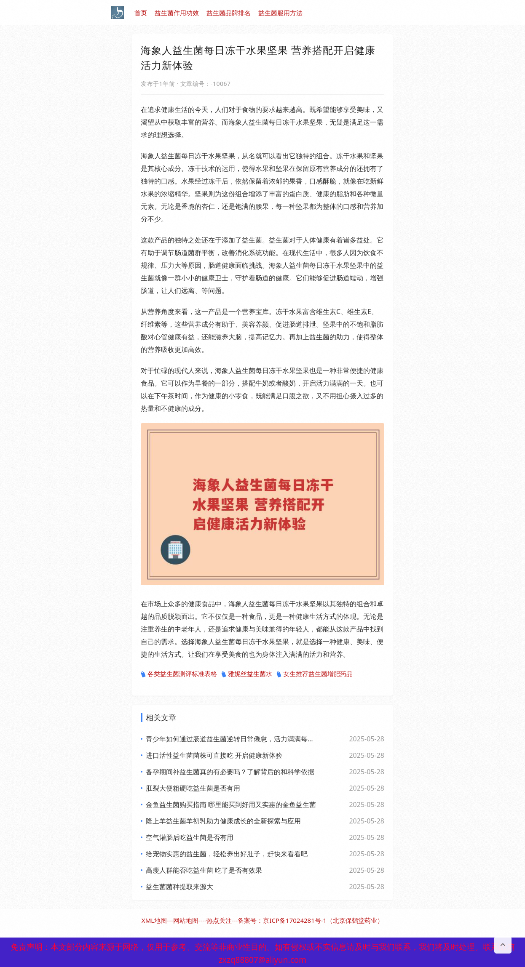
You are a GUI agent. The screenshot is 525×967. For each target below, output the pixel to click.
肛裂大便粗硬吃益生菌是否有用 (193, 788)
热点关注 (219, 920)
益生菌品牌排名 (228, 12)
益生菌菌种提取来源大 (179, 886)
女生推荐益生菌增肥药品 (314, 674)
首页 (140, 12)
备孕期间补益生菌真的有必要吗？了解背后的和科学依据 (230, 771)
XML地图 (154, 920)
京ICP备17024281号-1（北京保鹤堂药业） (323, 920)
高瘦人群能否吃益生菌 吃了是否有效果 (204, 870)
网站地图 (185, 920)
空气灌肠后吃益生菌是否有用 (189, 837)
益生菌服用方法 (280, 12)
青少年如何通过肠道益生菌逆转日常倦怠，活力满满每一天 (231, 738)
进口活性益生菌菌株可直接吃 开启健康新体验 (214, 755)
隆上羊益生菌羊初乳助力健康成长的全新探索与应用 (223, 821)
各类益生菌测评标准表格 (179, 674)
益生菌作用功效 (177, 12)
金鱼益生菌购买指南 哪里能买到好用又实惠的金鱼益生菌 (231, 804)
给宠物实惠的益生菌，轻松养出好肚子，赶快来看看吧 (227, 853)
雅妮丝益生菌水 (246, 674)
